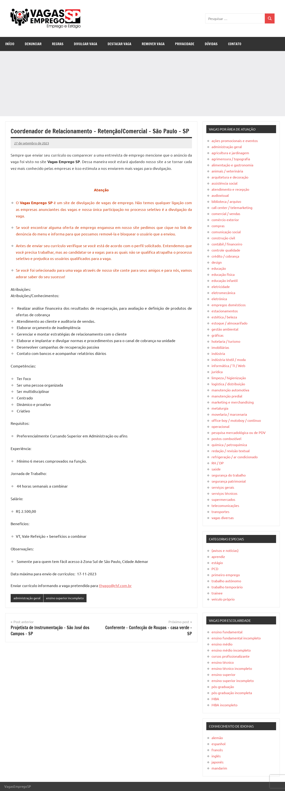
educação (219, 268)
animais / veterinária (227, 171)
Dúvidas (211, 43)
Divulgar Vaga (85, 43)
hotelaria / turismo (226, 341)
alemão (217, 737)
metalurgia (220, 408)
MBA (215, 699)
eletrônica (219, 298)
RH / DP (218, 463)
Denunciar (33, 43)
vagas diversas (223, 517)
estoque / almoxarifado (229, 323)
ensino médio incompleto (231, 650)
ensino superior (223, 674)
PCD (215, 568)
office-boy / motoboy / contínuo (236, 420)
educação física (223, 274)
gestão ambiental (225, 329)
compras (218, 225)
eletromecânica (223, 292)
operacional (220, 426)
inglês (216, 756)
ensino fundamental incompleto (236, 638)
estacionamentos (225, 311)
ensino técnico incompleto (232, 668)
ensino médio (222, 644)
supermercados (223, 499)
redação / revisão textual (231, 450)
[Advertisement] (142, 83)
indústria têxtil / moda (229, 359)
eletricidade (221, 286)
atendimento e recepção (230, 189)
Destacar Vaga (119, 43)
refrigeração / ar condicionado (235, 457)
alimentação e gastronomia (232, 165)
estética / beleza (224, 317)
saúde (216, 469)
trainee (217, 593)
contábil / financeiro (227, 244)
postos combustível (226, 438)
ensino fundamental (227, 632)
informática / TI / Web (228, 365)
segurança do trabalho (229, 475)
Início (9, 43)
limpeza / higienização (229, 378)
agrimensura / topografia (231, 159)
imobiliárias (220, 347)
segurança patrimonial (229, 481)
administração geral (28, 598)
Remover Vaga (153, 43)
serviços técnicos (224, 493)
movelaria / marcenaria (229, 414)
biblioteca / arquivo (226, 201)
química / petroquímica (229, 444)
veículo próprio (223, 599)
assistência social (224, 183)
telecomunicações (225, 505)
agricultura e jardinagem (230, 153)
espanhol (218, 743)
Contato (234, 43)
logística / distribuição (228, 384)
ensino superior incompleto (69, 598)
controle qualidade (226, 250)
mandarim (219, 768)
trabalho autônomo (226, 581)
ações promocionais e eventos (235, 140)
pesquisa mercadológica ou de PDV (239, 432)
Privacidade (184, 43)
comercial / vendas (226, 213)
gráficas (217, 335)
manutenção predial (227, 396)
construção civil (223, 238)
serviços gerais (223, 487)
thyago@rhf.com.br (115, 585)
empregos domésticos (229, 305)
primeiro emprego (226, 575)
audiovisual (220, 195)
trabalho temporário (227, 587)
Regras (57, 43)
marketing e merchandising (233, 402)
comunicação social (226, 232)
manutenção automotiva (230, 390)
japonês (217, 762)
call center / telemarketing (232, 207)
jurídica (217, 371)
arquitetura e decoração (230, 177)
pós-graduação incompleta (232, 692)
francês (217, 750)
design (217, 262)
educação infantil (225, 280)
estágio (217, 562)
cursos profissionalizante (231, 656)
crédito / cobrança (225, 256)
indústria (218, 353)
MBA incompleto (224, 705)
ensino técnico (223, 662)
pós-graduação (223, 686)
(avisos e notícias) (225, 550)
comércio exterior (225, 219)
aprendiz (218, 556)
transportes (220, 511)
